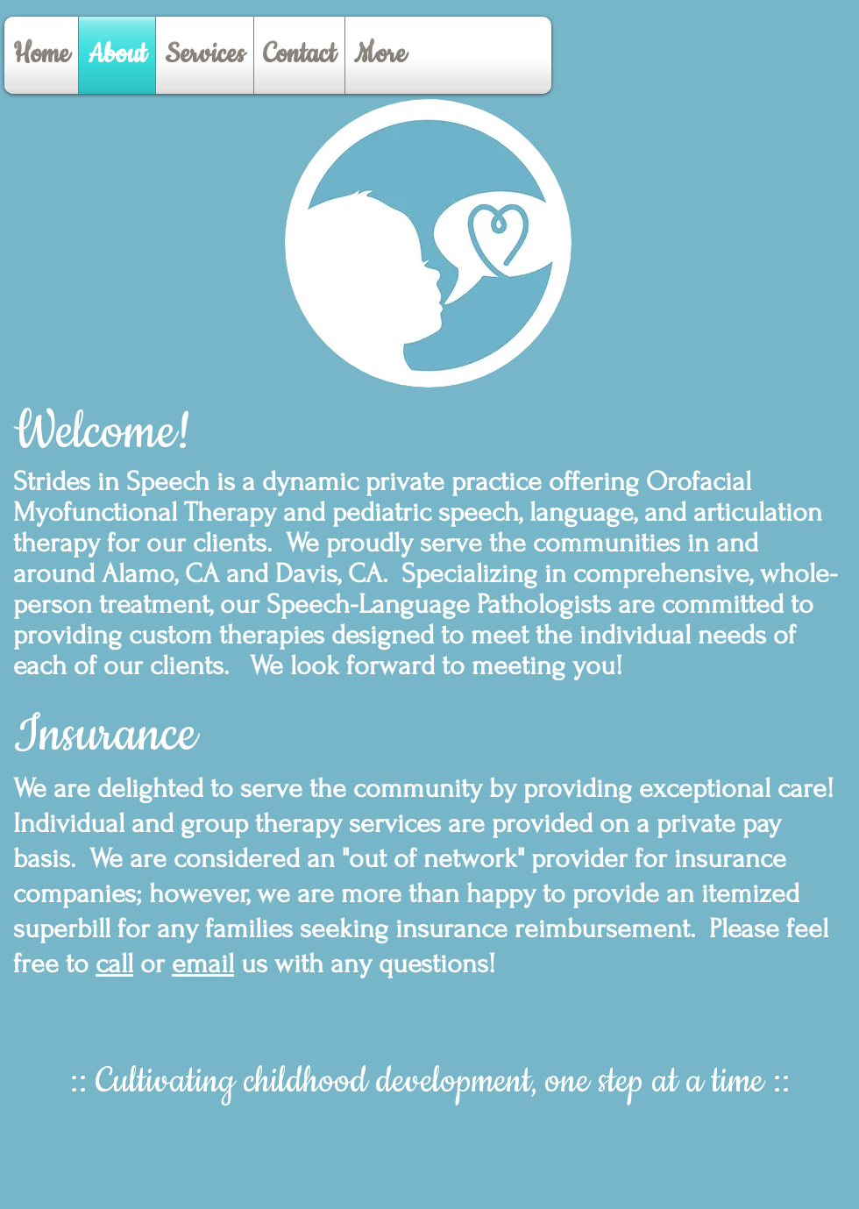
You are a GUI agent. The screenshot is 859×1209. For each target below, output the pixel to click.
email (203, 964)
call (114, 964)
